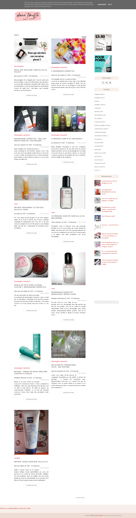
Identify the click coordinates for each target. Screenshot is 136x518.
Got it (110, 4)
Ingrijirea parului (99, 98)
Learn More (101, 4)
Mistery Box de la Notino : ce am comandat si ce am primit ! (110, 236)
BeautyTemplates (98, 515)
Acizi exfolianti (98, 160)
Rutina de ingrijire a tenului (102, 125)
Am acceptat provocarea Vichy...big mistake (63, 366)
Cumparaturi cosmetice (101, 129)
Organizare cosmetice (101, 136)
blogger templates (117, 515)
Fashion (96, 101)
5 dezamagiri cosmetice (63, 71)
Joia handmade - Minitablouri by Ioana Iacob (109, 192)
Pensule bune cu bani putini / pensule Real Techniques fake (108, 209)
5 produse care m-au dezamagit (67, 139)
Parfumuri (97, 108)
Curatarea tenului (99, 122)
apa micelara (19, 66)
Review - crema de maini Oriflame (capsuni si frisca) (30, 372)
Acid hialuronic (98, 142)
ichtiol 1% (97, 170)
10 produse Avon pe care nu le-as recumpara (68, 217)
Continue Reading (31, 95)
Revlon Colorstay (99, 167)
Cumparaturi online (100, 132)
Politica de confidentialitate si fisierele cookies (15, 508)
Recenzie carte (98, 111)
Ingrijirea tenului (99, 94)
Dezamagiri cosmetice (59, 67)
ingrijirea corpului (99, 104)
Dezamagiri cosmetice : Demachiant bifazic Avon (63, 293)
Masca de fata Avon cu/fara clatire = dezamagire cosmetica (30, 286)
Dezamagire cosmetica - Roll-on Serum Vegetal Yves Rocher (30, 140)
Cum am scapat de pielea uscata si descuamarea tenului (110, 262)
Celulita (17, 458)
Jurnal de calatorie (100, 153)
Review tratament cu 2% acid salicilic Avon (28, 208)
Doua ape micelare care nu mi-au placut (30, 71)
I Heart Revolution (99, 163)
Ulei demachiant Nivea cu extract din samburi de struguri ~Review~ (110, 244)
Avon (16, 204)
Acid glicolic (98, 156)
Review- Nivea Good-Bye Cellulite (31, 462)
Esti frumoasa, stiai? (108, 216)
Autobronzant (98, 146)
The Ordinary (98, 118)
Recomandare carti (100, 115)
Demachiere (97, 149)
